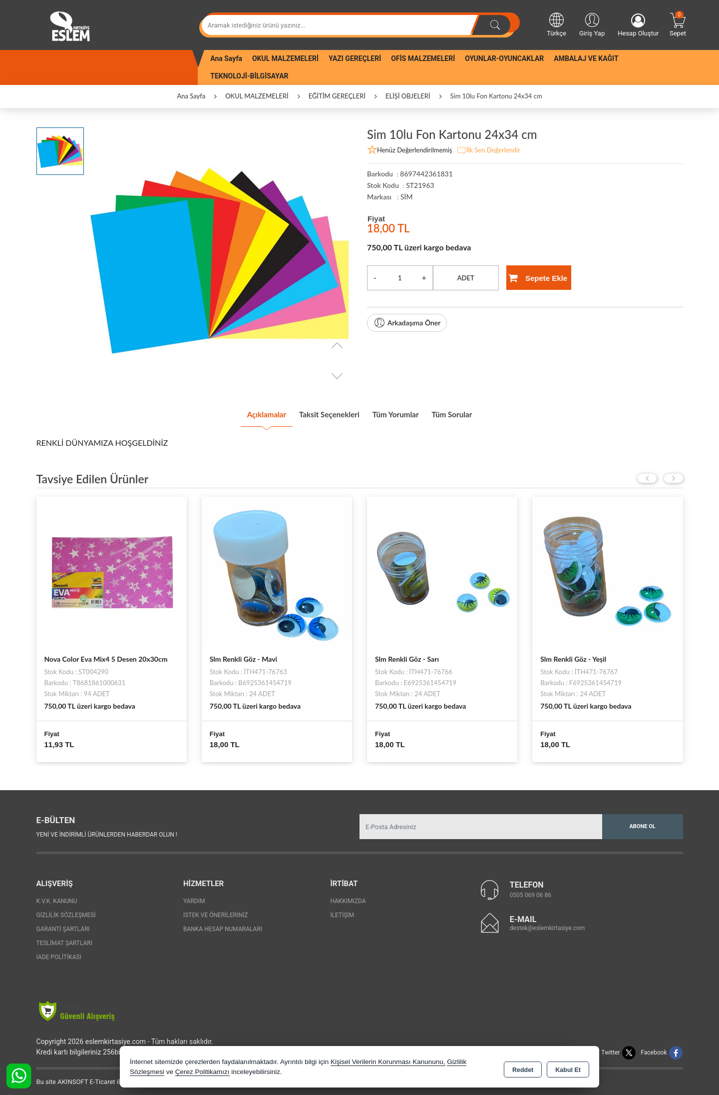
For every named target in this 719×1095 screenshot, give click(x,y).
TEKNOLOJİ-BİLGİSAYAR (249, 76)
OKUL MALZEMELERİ (285, 58)
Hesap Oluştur (638, 25)
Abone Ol (642, 822)
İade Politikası (58, 953)
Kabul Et (568, 1068)
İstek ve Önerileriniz (215, 911)
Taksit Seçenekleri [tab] (321, 412)
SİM (406, 196)
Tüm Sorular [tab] (476, 412)
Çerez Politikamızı (202, 1072)
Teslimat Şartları (64, 939)
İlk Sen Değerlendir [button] (488, 150)
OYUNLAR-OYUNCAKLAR (504, 58)
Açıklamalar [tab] (242, 412)
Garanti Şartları (63, 925)
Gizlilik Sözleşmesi (66, 911)
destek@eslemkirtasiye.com (547, 923)
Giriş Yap (592, 24)
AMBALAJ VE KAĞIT (586, 58)
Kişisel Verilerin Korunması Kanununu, (388, 1062)
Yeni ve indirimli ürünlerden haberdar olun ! (106, 830)
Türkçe (556, 24)
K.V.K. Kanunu (56, 897)
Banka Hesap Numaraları (222, 925)
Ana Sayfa (226, 58)
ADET (465, 278)
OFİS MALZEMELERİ (423, 58)
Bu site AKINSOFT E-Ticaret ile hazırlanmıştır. (101, 1078)
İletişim (342, 911)
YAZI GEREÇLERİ (355, 58)
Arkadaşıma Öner (406, 323)
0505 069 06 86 (530, 890)
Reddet (522, 1068)
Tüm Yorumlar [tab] (404, 412)
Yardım (194, 897)
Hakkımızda (347, 897)
